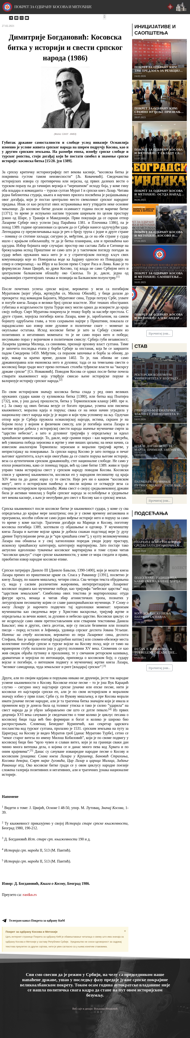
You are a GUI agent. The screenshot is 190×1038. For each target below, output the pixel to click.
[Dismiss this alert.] (125, 931)
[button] (104, 17)
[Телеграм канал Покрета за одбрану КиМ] (4, 920)
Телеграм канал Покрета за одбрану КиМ (37, 920)
